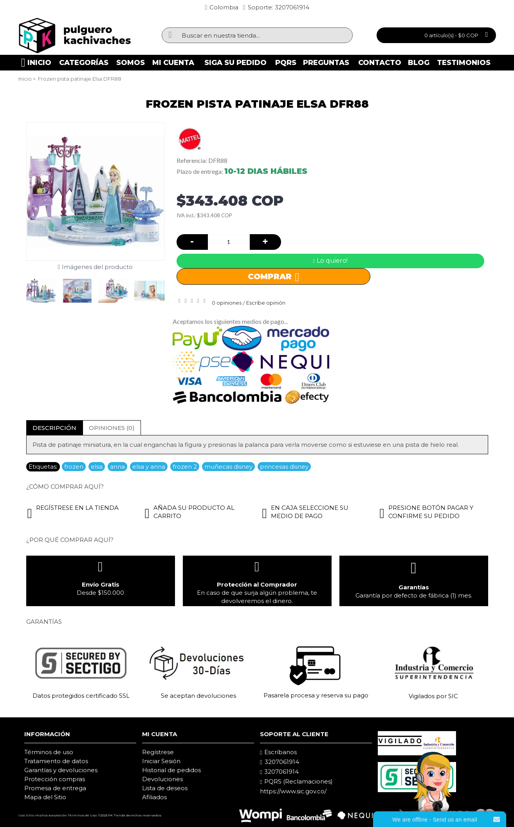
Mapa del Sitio (45, 797)
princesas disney (284, 466)
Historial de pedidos (171, 770)
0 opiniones (227, 303)
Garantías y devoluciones (60, 770)
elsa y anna (148, 466)
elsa (97, 466)
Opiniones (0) (112, 428)
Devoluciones (162, 779)
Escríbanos (278, 752)
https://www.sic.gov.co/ (293, 791)
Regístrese (158, 752)
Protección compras (54, 779)
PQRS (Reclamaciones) (296, 781)
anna (117, 466)
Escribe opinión (265, 303)
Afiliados (154, 797)
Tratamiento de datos (56, 761)
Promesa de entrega (55, 788)
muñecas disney (228, 466)
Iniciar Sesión (161, 761)
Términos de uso (48, 752)
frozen (73, 466)
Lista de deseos (165, 788)
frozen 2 (185, 466)
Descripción (54, 428)
